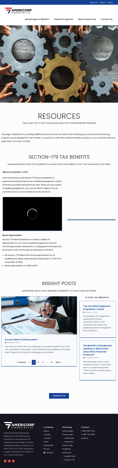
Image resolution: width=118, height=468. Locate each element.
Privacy (110, 2)
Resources (94, 2)
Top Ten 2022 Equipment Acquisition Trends (96, 308)
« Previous (21, 362)
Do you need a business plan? (21, 339)
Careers (103, 2)
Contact (85, 427)
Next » (58, 362)
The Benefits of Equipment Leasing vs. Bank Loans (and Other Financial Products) (97, 350)
